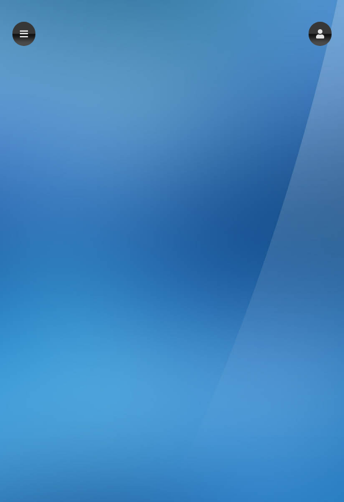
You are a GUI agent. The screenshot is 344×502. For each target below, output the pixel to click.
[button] (320, 34)
